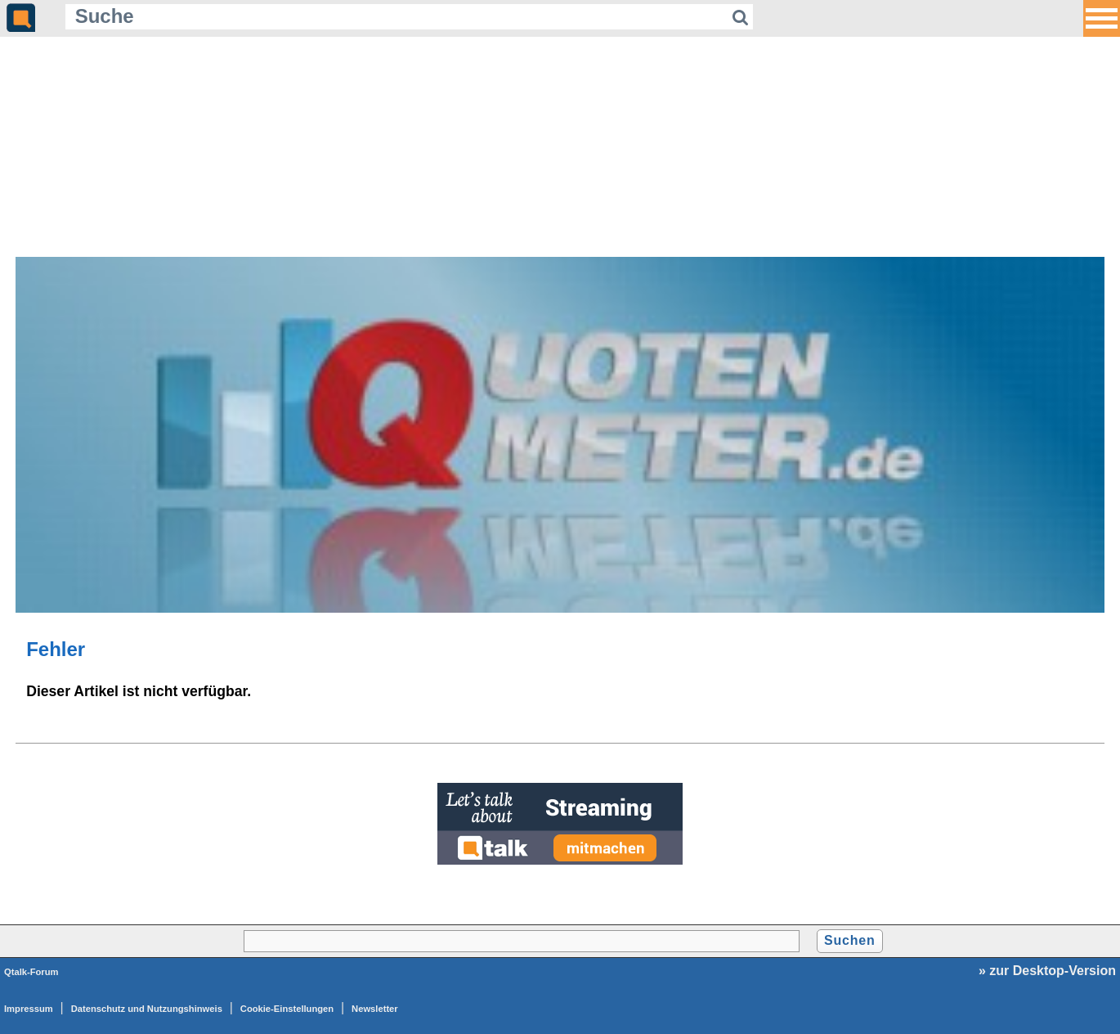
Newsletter (375, 1009)
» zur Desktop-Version (1047, 971)
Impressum (28, 1009)
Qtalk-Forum (31, 972)
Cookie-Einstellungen (287, 1009)
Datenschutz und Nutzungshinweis (146, 1009)
